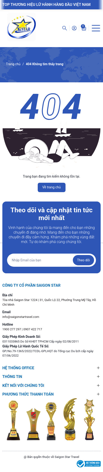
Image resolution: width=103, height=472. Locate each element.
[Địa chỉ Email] (51, 260)
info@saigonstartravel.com (20, 317)
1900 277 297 (12, 329)
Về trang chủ (51, 187)
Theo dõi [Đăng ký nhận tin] (83, 260)
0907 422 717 (32, 329)
